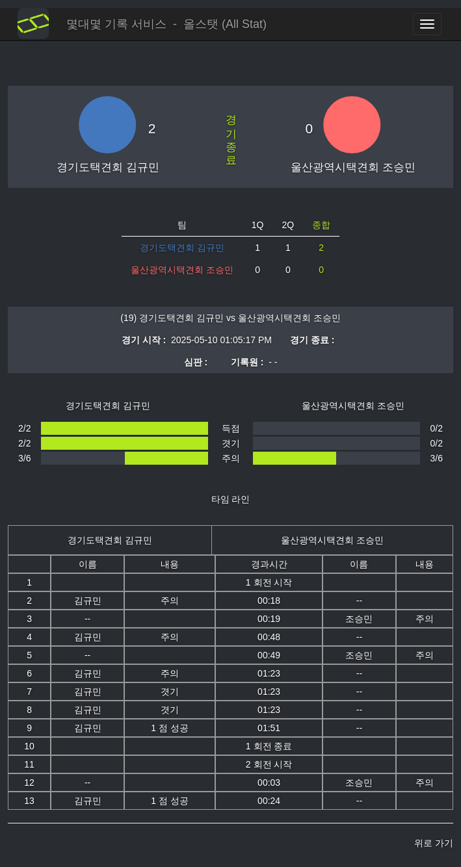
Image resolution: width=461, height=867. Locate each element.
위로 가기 (433, 843)
